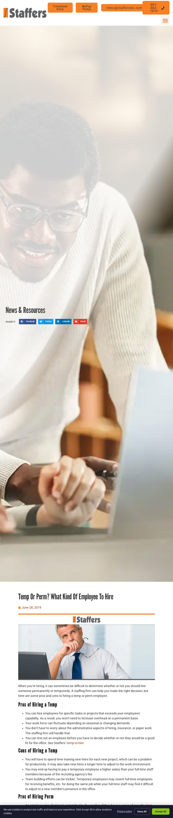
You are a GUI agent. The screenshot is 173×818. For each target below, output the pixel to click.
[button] (165, 20)
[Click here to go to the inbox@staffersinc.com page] (126, 8)
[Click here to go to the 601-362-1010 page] (156, 8)
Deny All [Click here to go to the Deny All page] (142, 811)
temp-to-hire (75, 743)
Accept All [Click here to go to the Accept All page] (160, 811)
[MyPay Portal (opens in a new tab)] (86, 8)
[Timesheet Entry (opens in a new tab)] (60, 8)
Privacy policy (124, 811)
